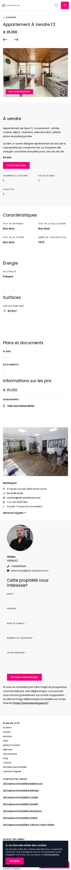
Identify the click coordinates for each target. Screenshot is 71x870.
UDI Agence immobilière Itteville (20, 804)
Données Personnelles (15, 767)
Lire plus (7, 157)
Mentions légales (12, 771)
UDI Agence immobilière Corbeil (20, 797)
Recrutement (10, 753)
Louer (5, 740)
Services (7, 736)
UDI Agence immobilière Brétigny (21, 790)
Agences (7, 749)
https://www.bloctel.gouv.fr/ (30, 703)
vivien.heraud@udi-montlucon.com (27, 570)
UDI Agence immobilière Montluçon (22, 811)
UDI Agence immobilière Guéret (20, 817)
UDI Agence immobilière (16, 824)
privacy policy (52, 854)
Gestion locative (11, 745)
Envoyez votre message (24, 677)
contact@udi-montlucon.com (21, 497)
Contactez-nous (16, 165)
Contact (7, 762)
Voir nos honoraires (20, 406)
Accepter (14, 861)
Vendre (7, 732)
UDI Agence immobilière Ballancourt (23, 783)
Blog (5, 758)
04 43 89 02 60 (13, 493)
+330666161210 (16, 566)
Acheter (9, 17)
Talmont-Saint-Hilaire (42, 824)
